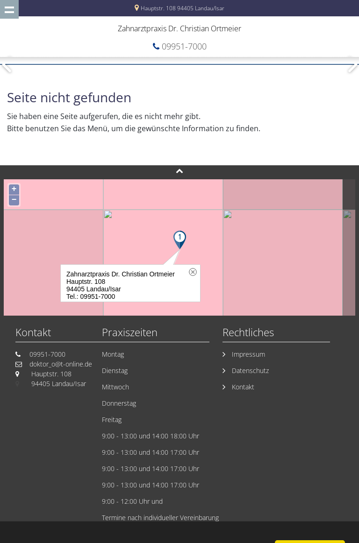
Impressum (248, 354)
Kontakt (243, 386)
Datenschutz (250, 370)
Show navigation (9, 9)
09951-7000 (184, 46)
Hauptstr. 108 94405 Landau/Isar (182, 8)
